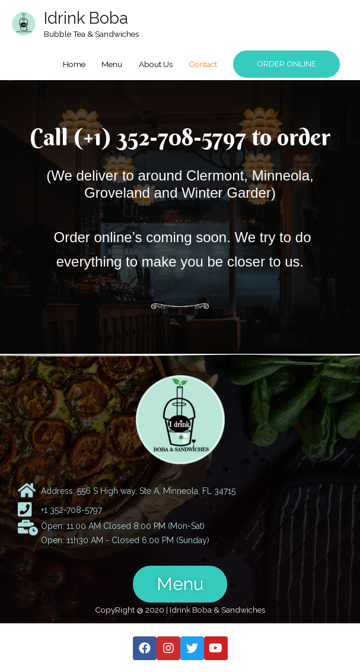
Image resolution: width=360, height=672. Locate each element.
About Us (156, 64)
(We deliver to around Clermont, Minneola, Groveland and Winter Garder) (179, 184)
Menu (111, 64)
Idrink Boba (86, 17)
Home (74, 64)
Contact (203, 64)
